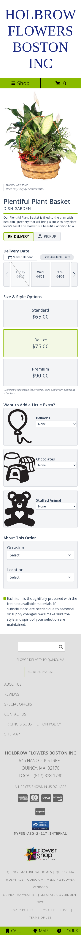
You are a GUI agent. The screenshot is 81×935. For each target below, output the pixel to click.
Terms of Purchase (53, 910)
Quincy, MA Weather (20, 895)
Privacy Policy (21, 910)
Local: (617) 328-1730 (40, 776)
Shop (20, 83)
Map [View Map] (40, 931)
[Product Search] (41, 647)
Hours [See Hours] (67, 931)
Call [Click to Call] (13, 931)
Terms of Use (40, 917)
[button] (40, 825)
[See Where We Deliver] (40, 672)
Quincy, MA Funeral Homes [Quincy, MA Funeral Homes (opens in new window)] (29, 872)
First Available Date (56, 257)
